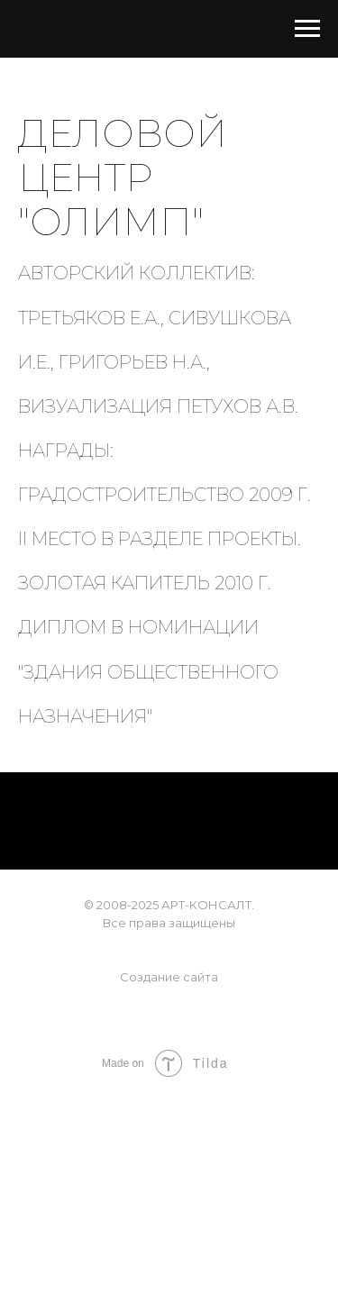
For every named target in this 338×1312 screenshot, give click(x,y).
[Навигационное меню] (307, 29)
